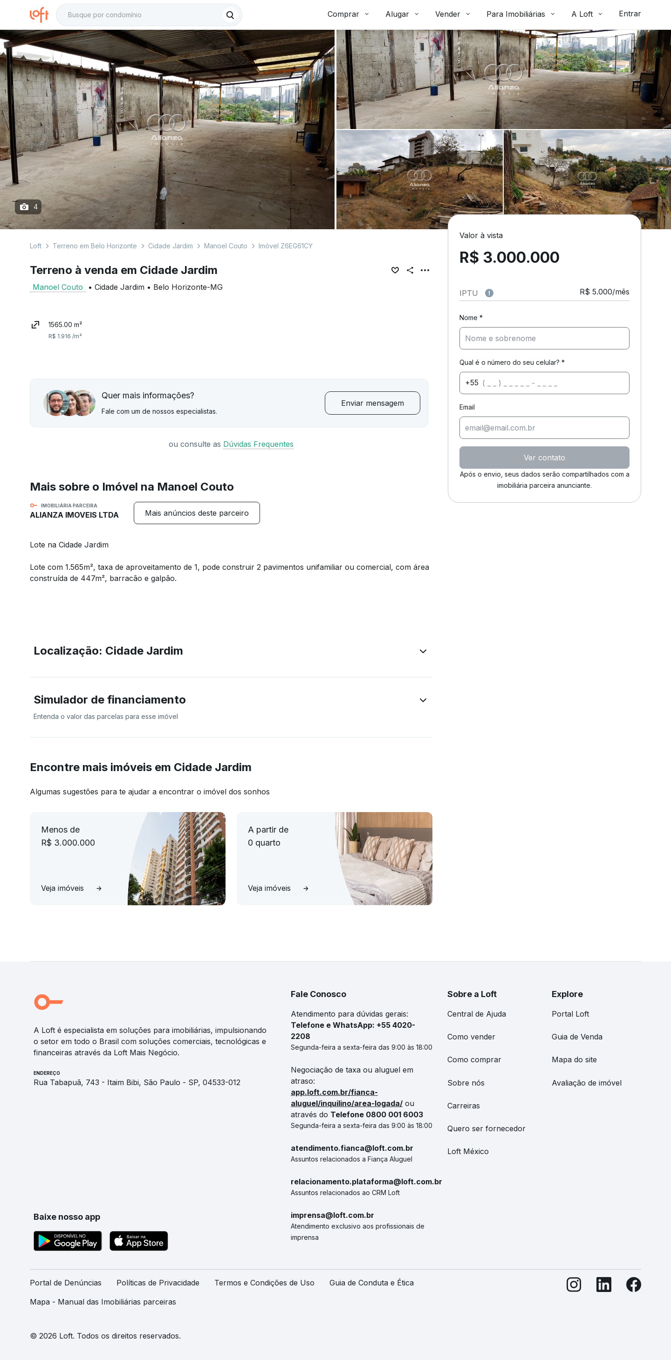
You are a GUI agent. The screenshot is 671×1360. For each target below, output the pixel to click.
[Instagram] (574, 1296)
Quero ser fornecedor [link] (486, 1128)
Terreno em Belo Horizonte (95, 246)
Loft (35, 246)
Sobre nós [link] (466, 1082)
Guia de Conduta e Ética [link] (371, 1282)
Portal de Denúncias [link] (66, 1282)
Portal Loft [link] (570, 1013)
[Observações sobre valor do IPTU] (489, 293)
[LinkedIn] (603, 1296)
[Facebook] (633, 1296)
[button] (231, 653)
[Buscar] (230, 14)
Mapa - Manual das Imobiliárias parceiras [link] (103, 1301)
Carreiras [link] (463, 1105)
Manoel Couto (225, 246)
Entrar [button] (630, 13)
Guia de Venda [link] (577, 1036)
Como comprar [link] (474, 1059)
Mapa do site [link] (574, 1059)
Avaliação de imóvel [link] (587, 1082)
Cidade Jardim (170, 246)
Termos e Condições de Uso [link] (264, 1282)
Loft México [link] (468, 1151)
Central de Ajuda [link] (476, 1013)
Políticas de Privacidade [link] (157, 1282)
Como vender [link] (471, 1036)
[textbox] (149, 15)
